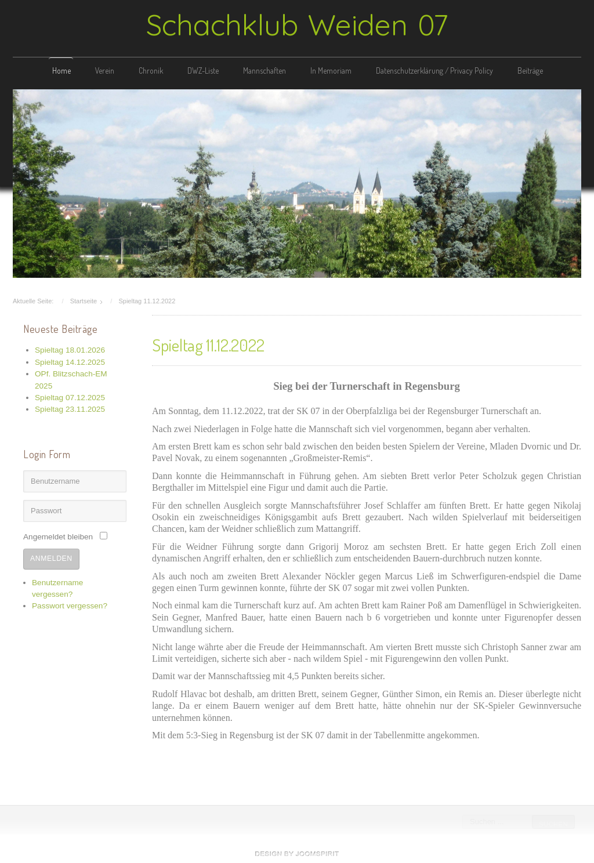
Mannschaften (264, 70)
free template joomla (297, 853)
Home (61, 70)
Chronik (151, 70)
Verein (104, 70)
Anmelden (51, 557)
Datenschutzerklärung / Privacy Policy (434, 70)
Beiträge (530, 70)
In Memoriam (331, 70)
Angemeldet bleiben (58, 535)
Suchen (552, 824)
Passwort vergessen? (69, 604)
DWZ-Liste (203, 70)
